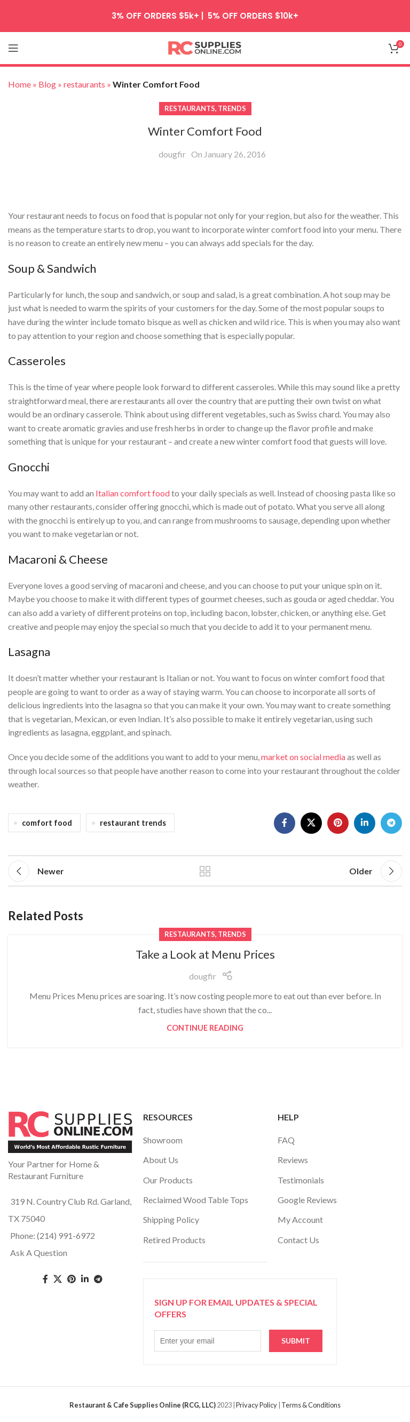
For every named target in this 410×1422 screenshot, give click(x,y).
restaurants (189, 108)
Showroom (163, 1140)
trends (232, 108)
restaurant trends (133, 822)
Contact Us (298, 1240)
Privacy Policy (256, 1405)
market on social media (303, 757)
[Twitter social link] (57, 1279)
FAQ (286, 1140)
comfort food (47, 822)
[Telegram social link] (391, 823)
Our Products (168, 1180)
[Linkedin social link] (364, 823)
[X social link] (311, 823)
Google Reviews (307, 1200)
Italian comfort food (133, 493)
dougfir (172, 154)
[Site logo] (205, 47)
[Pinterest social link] (338, 823)
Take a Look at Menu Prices (205, 954)
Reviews (293, 1160)
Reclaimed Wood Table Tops (195, 1200)
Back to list (205, 871)
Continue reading (205, 1027)
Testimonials (301, 1180)
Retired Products (174, 1240)
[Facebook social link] (284, 823)
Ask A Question (38, 1252)
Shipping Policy (171, 1219)
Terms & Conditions (311, 1405)
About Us (160, 1160)
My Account (300, 1219)
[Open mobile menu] (13, 48)
